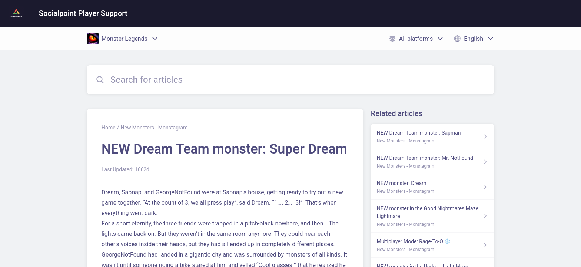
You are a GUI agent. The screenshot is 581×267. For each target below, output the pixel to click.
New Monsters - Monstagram (153, 128)
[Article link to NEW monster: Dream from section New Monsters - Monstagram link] (432, 187)
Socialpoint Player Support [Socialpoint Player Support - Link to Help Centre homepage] (83, 13)
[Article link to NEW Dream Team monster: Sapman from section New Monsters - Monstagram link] (432, 136)
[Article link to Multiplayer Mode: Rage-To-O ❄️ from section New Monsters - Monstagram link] (432, 245)
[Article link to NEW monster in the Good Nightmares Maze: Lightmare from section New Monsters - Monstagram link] (432, 216)
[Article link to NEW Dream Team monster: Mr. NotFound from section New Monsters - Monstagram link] (432, 161)
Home (109, 128)
